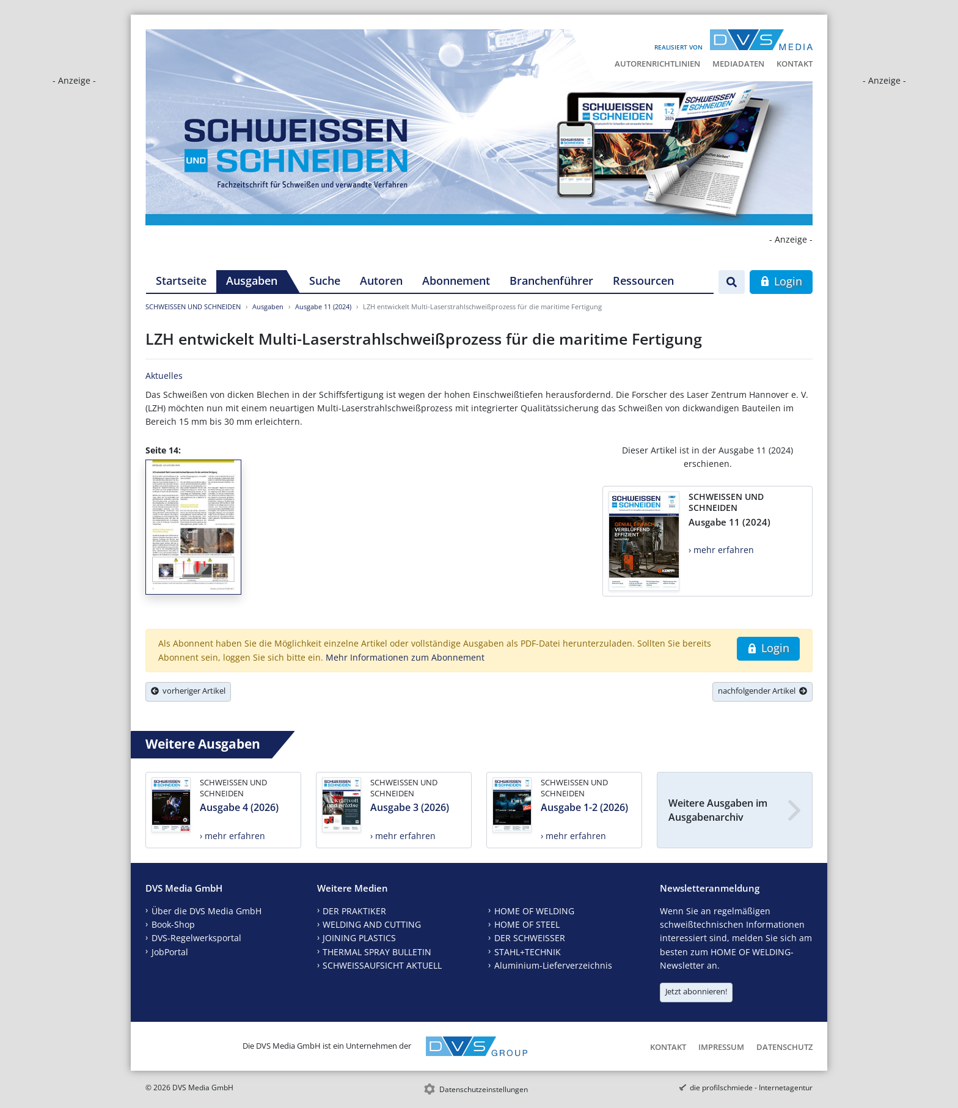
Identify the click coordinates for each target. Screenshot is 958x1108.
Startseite (181, 280)
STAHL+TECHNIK (527, 952)
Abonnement (456, 280)
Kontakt (795, 63)
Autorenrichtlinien (657, 63)
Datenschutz (784, 1046)
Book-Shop (173, 924)
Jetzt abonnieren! (696, 991)
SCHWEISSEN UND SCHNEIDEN (193, 306)
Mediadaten (738, 63)
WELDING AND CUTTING (372, 924)
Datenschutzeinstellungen (483, 1089)
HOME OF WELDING (534, 911)
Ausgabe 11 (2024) (323, 306)
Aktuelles (164, 375)
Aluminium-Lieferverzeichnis (553, 965)
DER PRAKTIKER (354, 911)
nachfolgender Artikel (762, 690)
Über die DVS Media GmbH (206, 911)
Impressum (721, 1046)
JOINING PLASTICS (359, 938)
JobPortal (170, 952)
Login (781, 281)
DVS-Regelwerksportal (196, 938)
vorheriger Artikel (188, 690)
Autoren (381, 280)
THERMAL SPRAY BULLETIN (377, 952)
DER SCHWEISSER (529, 938)
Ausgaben (251, 280)
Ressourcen (643, 280)
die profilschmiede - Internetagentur (751, 1087)
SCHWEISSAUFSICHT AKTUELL (382, 965)
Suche (324, 280)
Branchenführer (551, 280)
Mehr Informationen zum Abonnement (405, 657)
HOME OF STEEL (527, 924)
